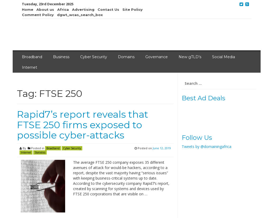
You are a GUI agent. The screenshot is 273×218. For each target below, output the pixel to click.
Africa (63, 9)
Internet (29, 67)
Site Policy (132, 9)
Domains (126, 56)
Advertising (83, 9)
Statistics (40, 152)
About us (45, 9)
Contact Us (108, 9)
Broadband (32, 56)
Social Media (223, 56)
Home (27, 9)
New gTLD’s (190, 56)
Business (61, 56)
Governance (156, 56)
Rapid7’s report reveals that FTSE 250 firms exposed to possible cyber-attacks (82, 124)
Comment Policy (38, 15)
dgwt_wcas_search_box (80, 15)
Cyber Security (93, 56)
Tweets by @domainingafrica (206, 146)
